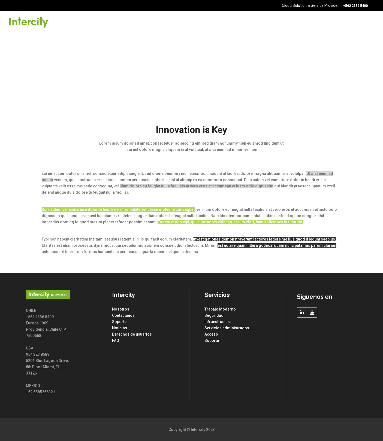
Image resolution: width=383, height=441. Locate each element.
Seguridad (214, 315)
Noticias (119, 328)
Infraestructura (217, 322)
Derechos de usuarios (132, 334)
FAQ (115, 340)
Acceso (211, 334)
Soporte (119, 322)
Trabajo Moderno (220, 309)
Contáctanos (123, 315)
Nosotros (120, 309)
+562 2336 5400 (355, 6)
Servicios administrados (226, 328)
